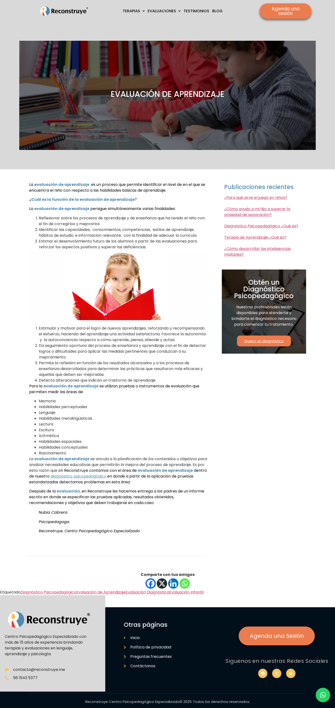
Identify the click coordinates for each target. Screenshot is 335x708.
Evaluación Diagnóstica (147, 592)
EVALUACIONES (164, 11)
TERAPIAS (134, 11)
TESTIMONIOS (196, 11)
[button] (323, 695)
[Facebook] (150, 583)
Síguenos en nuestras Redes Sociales (276, 661)
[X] (162, 583)
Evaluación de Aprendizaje (101, 592)
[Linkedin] (173, 583)
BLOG (217, 11)
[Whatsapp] (184, 583)
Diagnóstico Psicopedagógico (48, 592)
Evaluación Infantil (186, 592)
